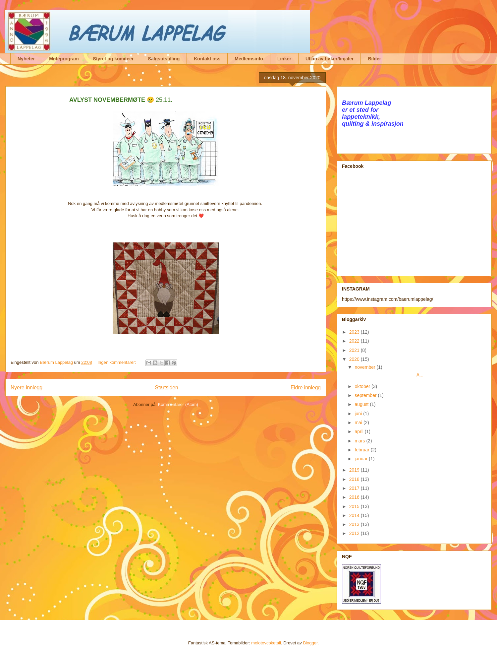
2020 (355, 359)
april (359, 431)
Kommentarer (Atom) (178, 404)
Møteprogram (64, 58)
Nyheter (26, 58)
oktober (363, 386)
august (362, 404)
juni (359, 413)
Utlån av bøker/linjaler (329, 58)
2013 (355, 524)
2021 (355, 350)
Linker (284, 58)
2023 (355, 332)
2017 (355, 488)
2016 (355, 497)
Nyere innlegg (26, 387)
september (366, 395)
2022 (355, 341)
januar (362, 458)
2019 (355, 470)
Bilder (374, 58)
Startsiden (166, 387)
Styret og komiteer (113, 58)
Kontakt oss (207, 58)
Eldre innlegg (306, 387)
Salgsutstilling (164, 58)
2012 (355, 533)
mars (360, 440)
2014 (355, 515)
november (365, 367)
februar (362, 449)
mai (359, 422)
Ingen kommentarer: (117, 362)
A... (388, 374)
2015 (355, 506)
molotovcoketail (266, 642)
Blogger (310, 642)
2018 (355, 479)
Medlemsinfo (249, 58)
